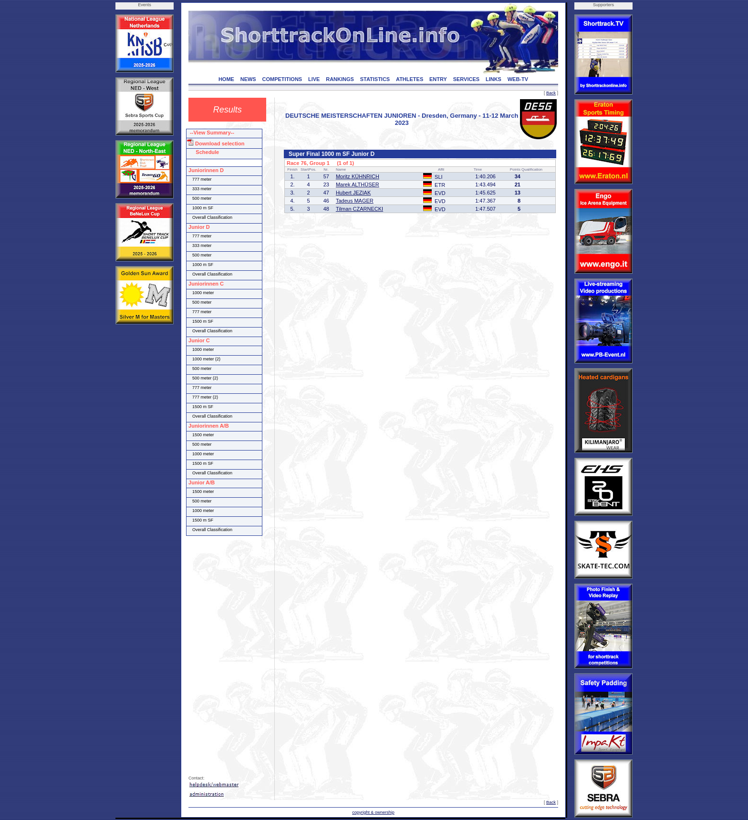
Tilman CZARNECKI (359, 209)
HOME (226, 79)
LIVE (314, 79)
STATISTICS (375, 79)
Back (551, 93)
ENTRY (438, 79)
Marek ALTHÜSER (357, 184)
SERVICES (466, 79)
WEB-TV (518, 79)
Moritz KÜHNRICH (357, 176)
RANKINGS (340, 79)
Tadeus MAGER (355, 201)
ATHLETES (409, 79)
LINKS (493, 79)
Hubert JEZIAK (353, 192)
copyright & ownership (373, 812)
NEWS (248, 79)
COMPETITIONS (282, 79)
